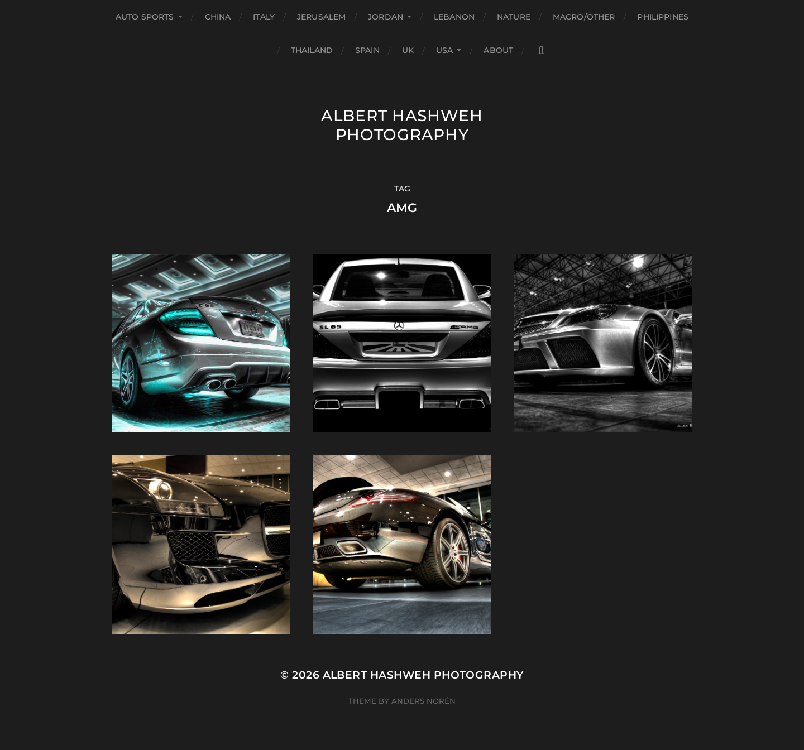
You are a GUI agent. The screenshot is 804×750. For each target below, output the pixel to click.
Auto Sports (145, 17)
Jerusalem (321, 17)
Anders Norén (423, 700)
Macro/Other (584, 17)
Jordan (385, 17)
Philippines (662, 17)
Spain (367, 50)
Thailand (312, 50)
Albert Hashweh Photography (402, 125)
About (498, 50)
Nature (513, 17)
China (218, 17)
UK (408, 50)
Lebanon (454, 17)
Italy (264, 17)
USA (444, 50)
